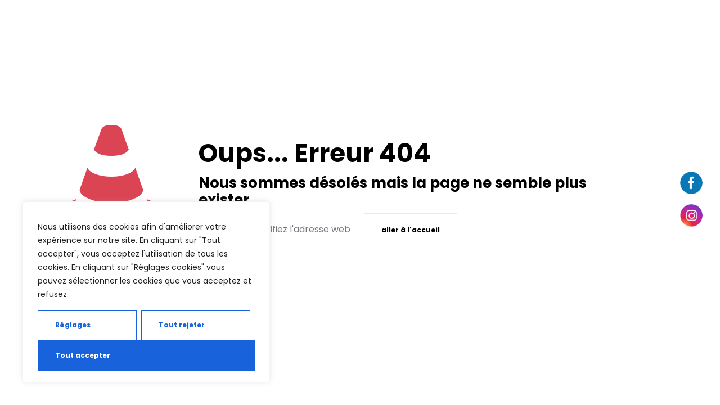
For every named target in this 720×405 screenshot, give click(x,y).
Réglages (73, 325)
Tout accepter (82, 355)
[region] (146, 291)
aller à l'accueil (410, 230)
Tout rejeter (182, 325)
